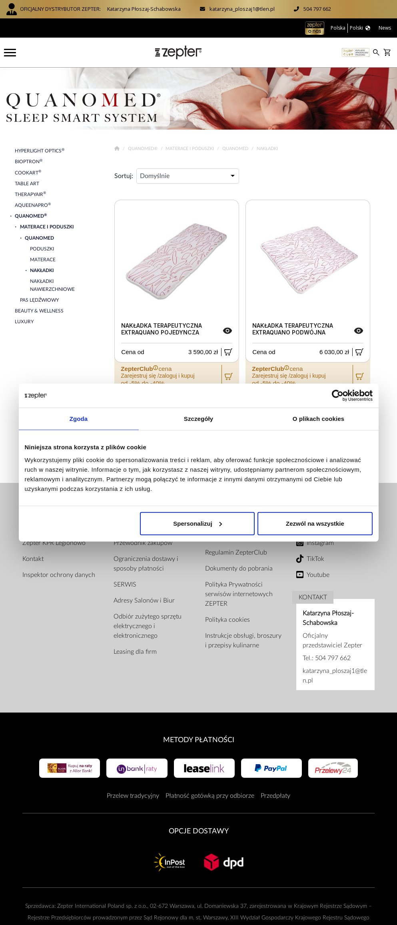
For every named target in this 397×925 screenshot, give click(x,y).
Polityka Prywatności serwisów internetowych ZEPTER (239, 594)
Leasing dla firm (135, 652)
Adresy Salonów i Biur (144, 600)
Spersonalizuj (197, 523)
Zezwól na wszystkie (315, 523)
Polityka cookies (227, 620)
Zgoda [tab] (79, 418)
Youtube (318, 575)
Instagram (320, 543)
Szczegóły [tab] (198, 418)
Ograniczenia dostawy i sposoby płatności (146, 564)
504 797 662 (317, 8)
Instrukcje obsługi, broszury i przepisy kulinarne (243, 641)
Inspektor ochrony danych (58, 575)
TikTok (315, 559)
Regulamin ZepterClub (236, 552)
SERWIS (125, 584)
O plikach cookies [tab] (318, 418)
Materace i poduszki (190, 148)
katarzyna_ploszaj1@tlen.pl (242, 8)
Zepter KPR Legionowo (54, 543)
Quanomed (235, 148)
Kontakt (33, 559)
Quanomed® (143, 148)
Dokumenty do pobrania (239, 568)
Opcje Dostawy (199, 831)
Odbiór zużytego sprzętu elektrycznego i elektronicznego (148, 626)
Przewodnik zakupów (143, 543)
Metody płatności (198, 740)
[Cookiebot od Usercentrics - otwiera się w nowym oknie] (338, 396)
